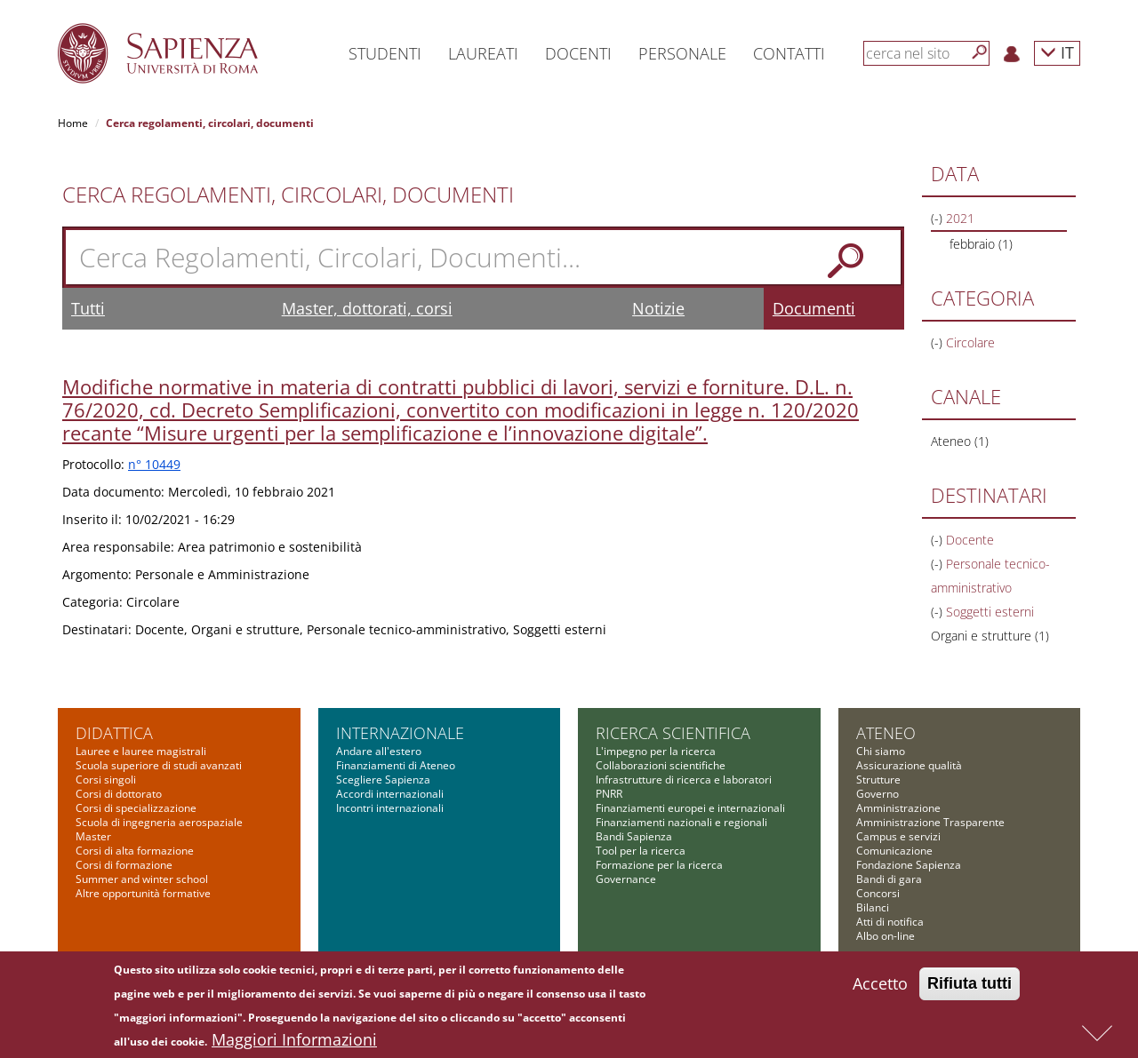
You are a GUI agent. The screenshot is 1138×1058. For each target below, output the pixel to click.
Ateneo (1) (960, 441)
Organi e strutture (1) (990, 635)
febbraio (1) (981, 243)
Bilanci (872, 907)
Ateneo (886, 733)
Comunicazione (894, 850)
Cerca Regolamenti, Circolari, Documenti (288, 194)
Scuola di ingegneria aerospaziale (159, 822)
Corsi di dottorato (119, 793)
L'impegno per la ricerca (656, 751)
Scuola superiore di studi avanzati (159, 765)
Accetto (880, 987)
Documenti (814, 308)
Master (93, 836)
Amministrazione (898, 807)
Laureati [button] (483, 53)
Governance (626, 879)
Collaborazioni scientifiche (660, 765)
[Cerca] (980, 52)
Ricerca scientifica (673, 733)
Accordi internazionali (390, 793)
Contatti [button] (789, 53)
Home (73, 123)
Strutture (878, 779)
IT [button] (1057, 52)
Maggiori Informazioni (294, 1043)
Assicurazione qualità (909, 765)
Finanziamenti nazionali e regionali (681, 822)
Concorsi (878, 893)
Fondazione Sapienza (908, 864)
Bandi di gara (889, 879)
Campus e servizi (898, 836)
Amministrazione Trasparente (930, 822)
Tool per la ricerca (640, 850)
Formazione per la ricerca (659, 864)
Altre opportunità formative (143, 893)
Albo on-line (885, 935)
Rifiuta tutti (969, 988)
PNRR (609, 793)
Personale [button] (682, 53)
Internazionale (400, 733)
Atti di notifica (890, 921)
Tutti (88, 308)
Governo (877, 793)
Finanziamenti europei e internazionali (690, 807)
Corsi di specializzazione (136, 807)
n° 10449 (154, 464)
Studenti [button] (385, 53)
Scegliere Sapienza (383, 779)
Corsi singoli (106, 779)
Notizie (658, 308)
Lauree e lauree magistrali (141, 751)
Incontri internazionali (390, 807)
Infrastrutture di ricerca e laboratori (684, 779)
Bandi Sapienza (634, 836)
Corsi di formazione (124, 864)
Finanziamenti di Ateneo (395, 765)
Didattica (114, 733)
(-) (938, 218)
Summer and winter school (142, 879)
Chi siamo (880, 751)
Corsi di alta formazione (135, 850)
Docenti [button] (578, 53)
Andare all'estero (378, 751)
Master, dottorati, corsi (367, 308)
